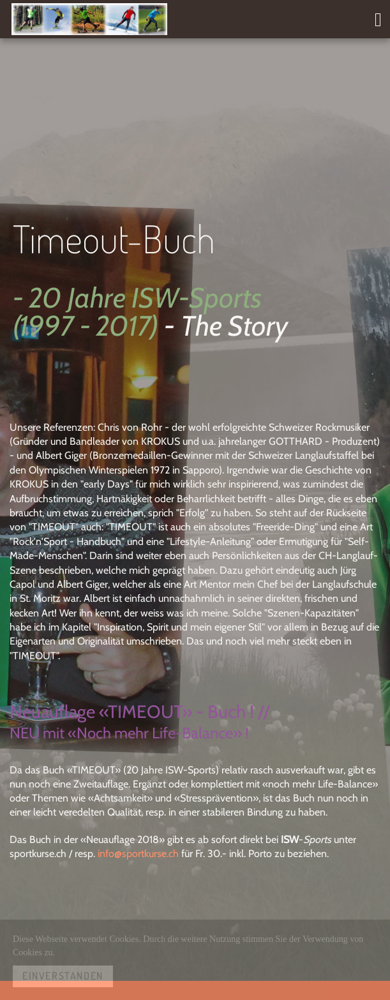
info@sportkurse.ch (138, 853)
